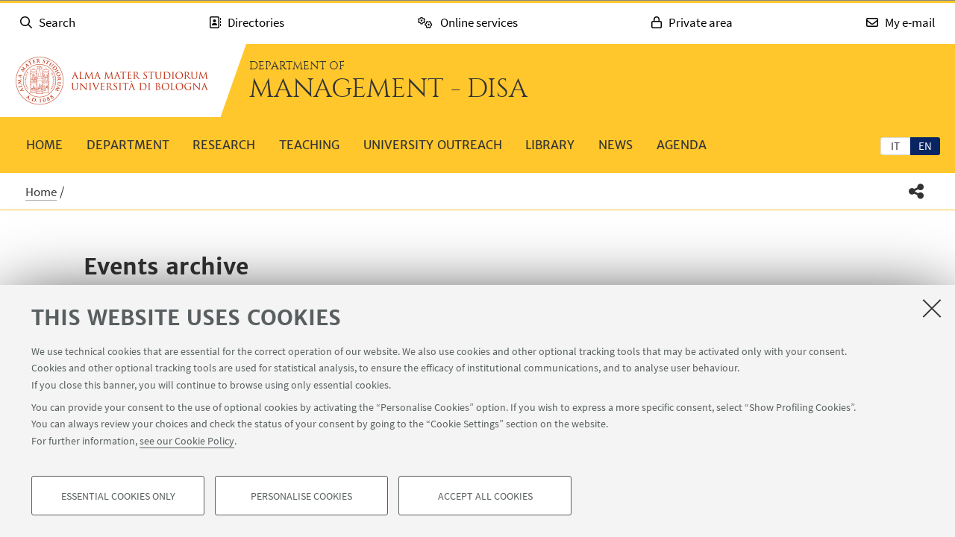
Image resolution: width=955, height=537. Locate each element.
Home (44, 144)
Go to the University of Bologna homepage (112, 80)
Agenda (682, 144)
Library (549, 144)
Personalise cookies (301, 496)
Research (223, 144)
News (615, 144)
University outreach (432, 144)
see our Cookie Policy (187, 441)
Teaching (309, 144)
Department (128, 144)
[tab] (895, 145)
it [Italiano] (895, 146)
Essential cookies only (118, 496)
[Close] (932, 309)
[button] (917, 191)
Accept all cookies (485, 496)
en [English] (925, 146)
